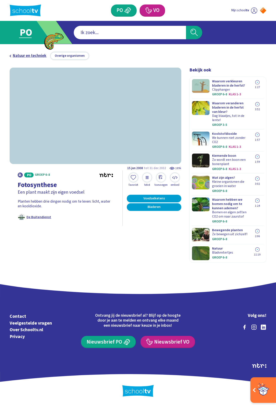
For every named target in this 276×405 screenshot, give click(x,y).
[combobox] (130, 32)
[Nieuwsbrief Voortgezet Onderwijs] (167, 342)
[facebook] (244, 327)
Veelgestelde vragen (31, 323)
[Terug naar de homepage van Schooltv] (25, 10)
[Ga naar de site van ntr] (259, 365)
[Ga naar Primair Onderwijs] (30, 32)
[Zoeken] (194, 32)
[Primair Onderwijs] (123, 10)
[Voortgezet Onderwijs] (152, 10)
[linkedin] (263, 327)
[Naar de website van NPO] (263, 10)
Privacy (17, 336)
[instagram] (254, 327)
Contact (18, 316)
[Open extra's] (263, 390)
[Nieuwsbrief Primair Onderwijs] (108, 342)
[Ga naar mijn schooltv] (244, 10)
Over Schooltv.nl (26, 330)
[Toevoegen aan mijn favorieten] (133, 180)
